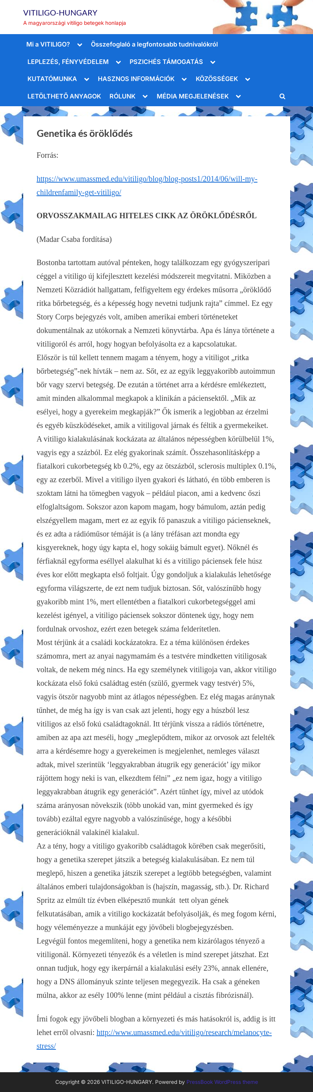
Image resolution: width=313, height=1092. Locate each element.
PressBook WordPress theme (222, 1082)
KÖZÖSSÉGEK (217, 79)
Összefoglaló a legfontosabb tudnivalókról (154, 44)
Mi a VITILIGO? (48, 44)
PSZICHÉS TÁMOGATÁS (166, 62)
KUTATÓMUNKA (52, 79)
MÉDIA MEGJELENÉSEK (193, 96)
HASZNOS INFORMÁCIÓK (136, 79)
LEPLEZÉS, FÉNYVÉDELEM (68, 62)
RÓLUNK (122, 96)
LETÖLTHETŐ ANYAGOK (64, 96)
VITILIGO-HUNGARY (60, 12)
